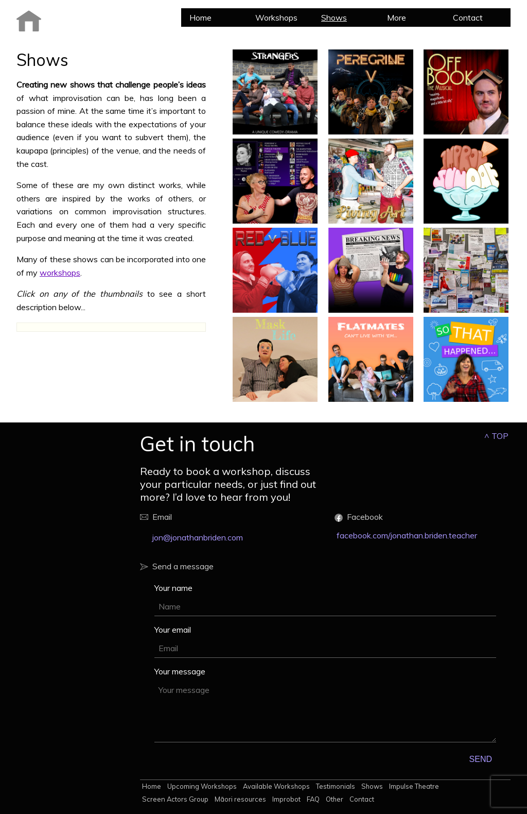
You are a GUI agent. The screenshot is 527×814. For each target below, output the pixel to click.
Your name (173, 588)
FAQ (313, 799)
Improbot (286, 799)
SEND (480, 759)
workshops (60, 272)
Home (200, 17)
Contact (468, 17)
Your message (179, 671)
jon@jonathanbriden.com (197, 537)
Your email (172, 629)
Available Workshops (276, 786)
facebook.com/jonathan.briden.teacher (407, 535)
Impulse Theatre (414, 786)
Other (334, 799)
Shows (334, 17)
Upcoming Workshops (202, 786)
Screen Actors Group (175, 799)
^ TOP (496, 436)
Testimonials (335, 786)
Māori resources (240, 799)
